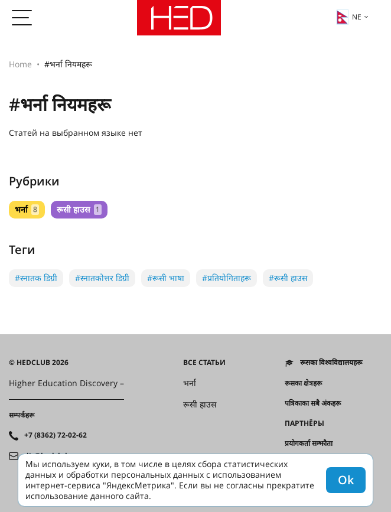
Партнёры (304, 423)
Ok (346, 480)
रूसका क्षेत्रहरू (303, 383)
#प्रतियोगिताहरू (226, 277)
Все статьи (204, 362)
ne (349, 17)
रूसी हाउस (79, 209)
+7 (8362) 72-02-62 (55, 435)
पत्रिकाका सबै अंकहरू (313, 403)
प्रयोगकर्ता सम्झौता (309, 443)
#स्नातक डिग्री (36, 277)
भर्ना (27, 209)
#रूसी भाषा (165, 277)
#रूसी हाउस (288, 277)
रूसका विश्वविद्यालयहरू (331, 362)
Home (20, 64)
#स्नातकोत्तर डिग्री (102, 277)
